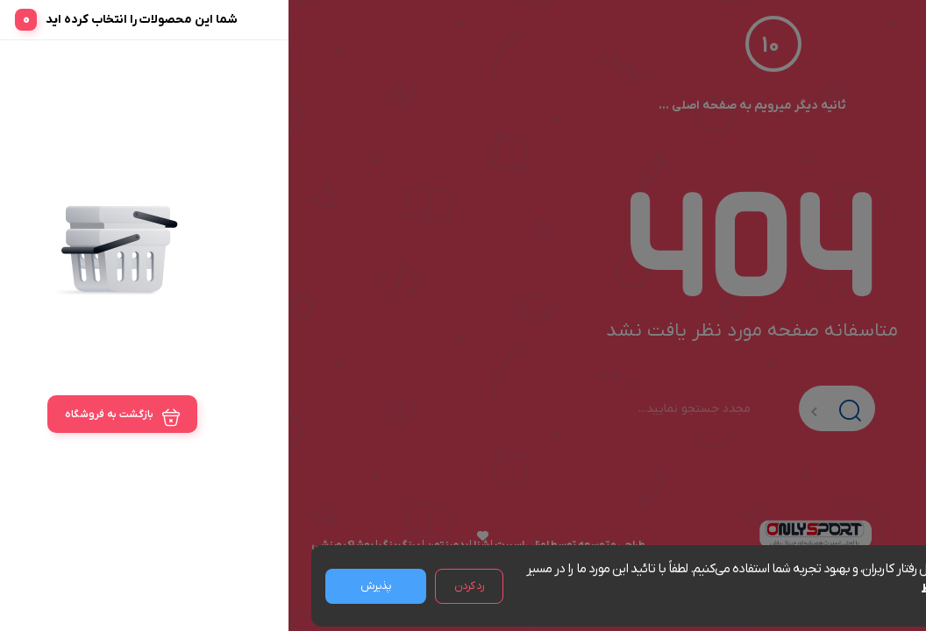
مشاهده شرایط (670, 589)
